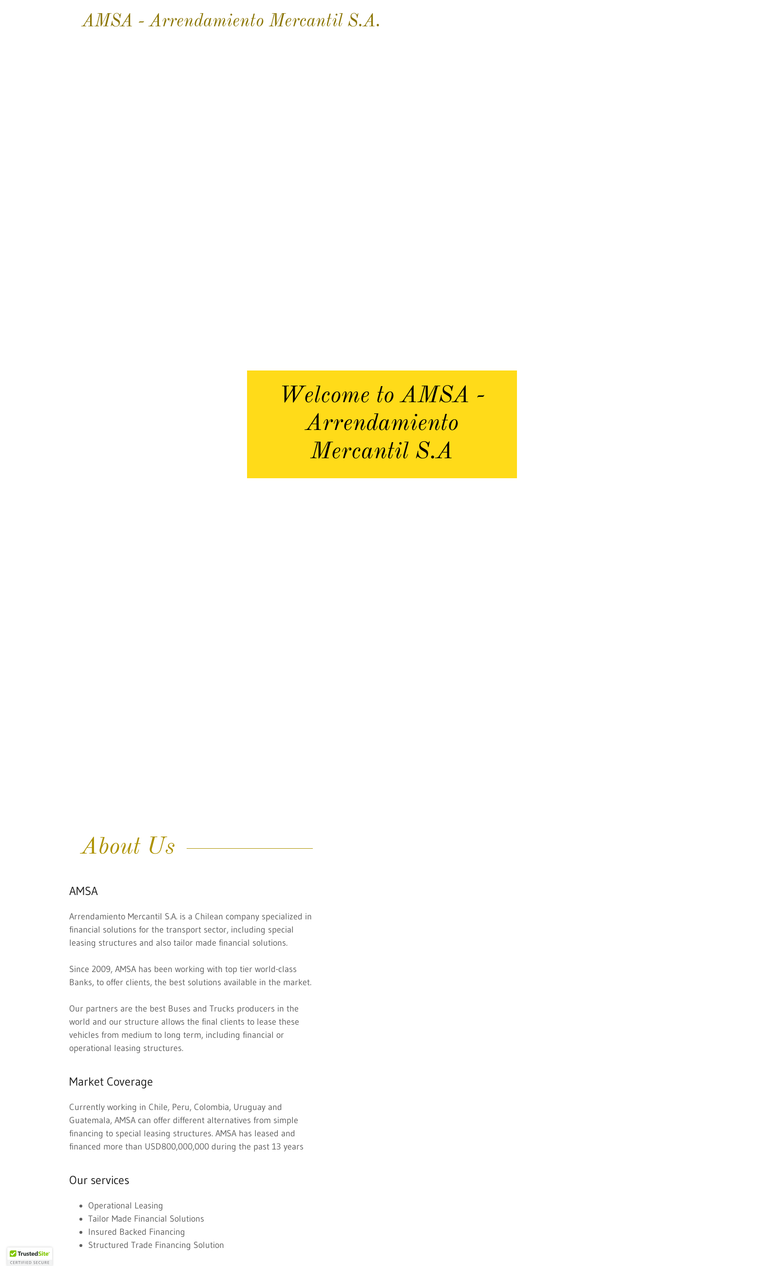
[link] (382, 23)
